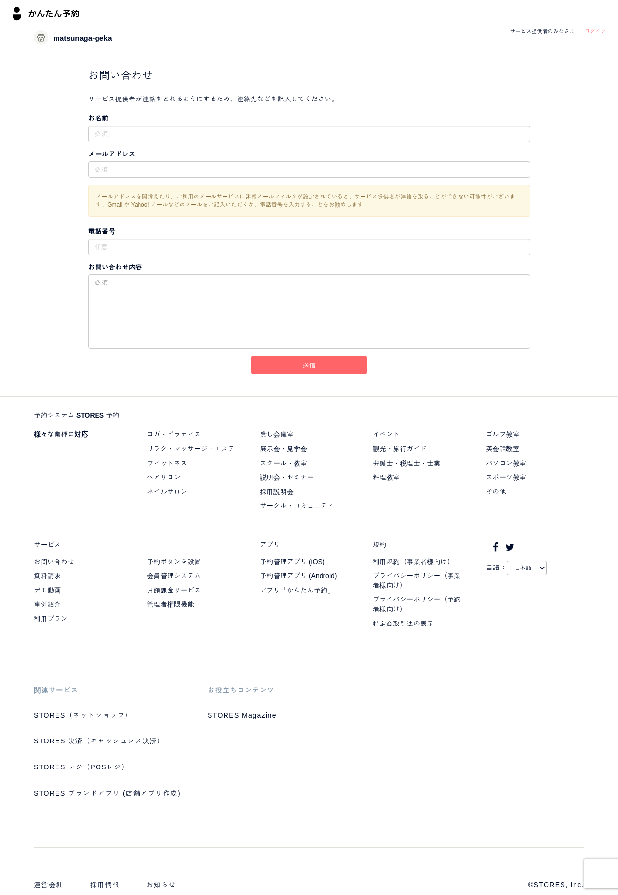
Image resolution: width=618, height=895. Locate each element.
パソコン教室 (506, 463)
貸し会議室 (277, 434)
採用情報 (105, 885)
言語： (496, 567)
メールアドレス (112, 154)
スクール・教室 (283, 463)
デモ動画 (47, 590)
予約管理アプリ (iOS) (292, 562)
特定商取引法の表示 (403, 623)
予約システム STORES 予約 (76, 415)
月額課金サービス (174, 590)
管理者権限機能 (170, 604)
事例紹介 (47, 604)
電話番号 (101, 231)
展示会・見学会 (283, 449)
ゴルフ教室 (503, 434)
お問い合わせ (54, 562)
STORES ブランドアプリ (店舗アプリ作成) (107, 793)
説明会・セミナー (287, 477)
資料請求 (47, 576)
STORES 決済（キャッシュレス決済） (99, 741)
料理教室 (386, 477)
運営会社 (49, 885)
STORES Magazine (242, 715)
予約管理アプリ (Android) (298, 576)
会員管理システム (174, 576)
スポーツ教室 (506, 477)
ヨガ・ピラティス (174, 434)
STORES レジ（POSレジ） (81, 767)
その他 (496, 492)
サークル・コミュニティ (297, 506)
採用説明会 (277, 492)
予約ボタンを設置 (174, 562)
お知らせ (161, 885)
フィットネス (167, 463)
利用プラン (51, 619)
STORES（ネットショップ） (83, 715)
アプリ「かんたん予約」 (297, 590)
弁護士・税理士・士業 (406, 463)
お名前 (98, 118)
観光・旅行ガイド (400, 449)
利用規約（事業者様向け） (413, 562)
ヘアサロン (164, 477)
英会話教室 (503, 449)
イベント (386, 434)
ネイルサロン (167, 492)
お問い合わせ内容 (115, 267)
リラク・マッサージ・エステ (191, 449)
